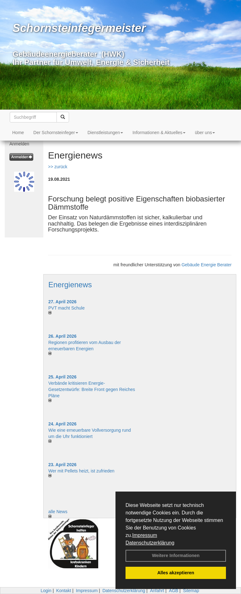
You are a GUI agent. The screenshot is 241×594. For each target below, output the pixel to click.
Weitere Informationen (176, 555)
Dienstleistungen (105, 132)
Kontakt (63, 590)
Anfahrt (157, 590)
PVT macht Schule (66, 307)
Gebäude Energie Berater (206, 264)
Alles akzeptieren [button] (175, 572)
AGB (173, 590)
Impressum (144, 535)
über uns (205, 132)
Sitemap (191, 590)
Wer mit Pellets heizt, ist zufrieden (81, 470)
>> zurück (57, 166)
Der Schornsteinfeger (55, 132)
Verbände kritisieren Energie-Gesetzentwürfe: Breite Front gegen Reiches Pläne (91, 389)
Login (45, 590)
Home (18, 132)
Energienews (70, 284)
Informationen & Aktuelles (158, 132)
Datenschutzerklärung (150, 542)
